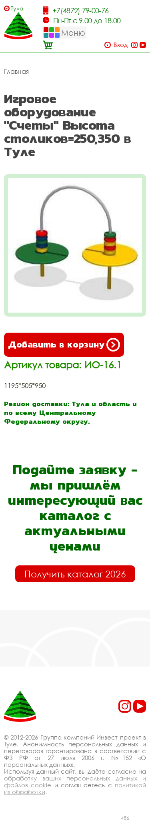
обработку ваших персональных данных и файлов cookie (75, 781)
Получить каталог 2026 (75, 573)
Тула (17, 8)
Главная (16, 71)
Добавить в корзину (64, 345)
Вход (121, 44)
